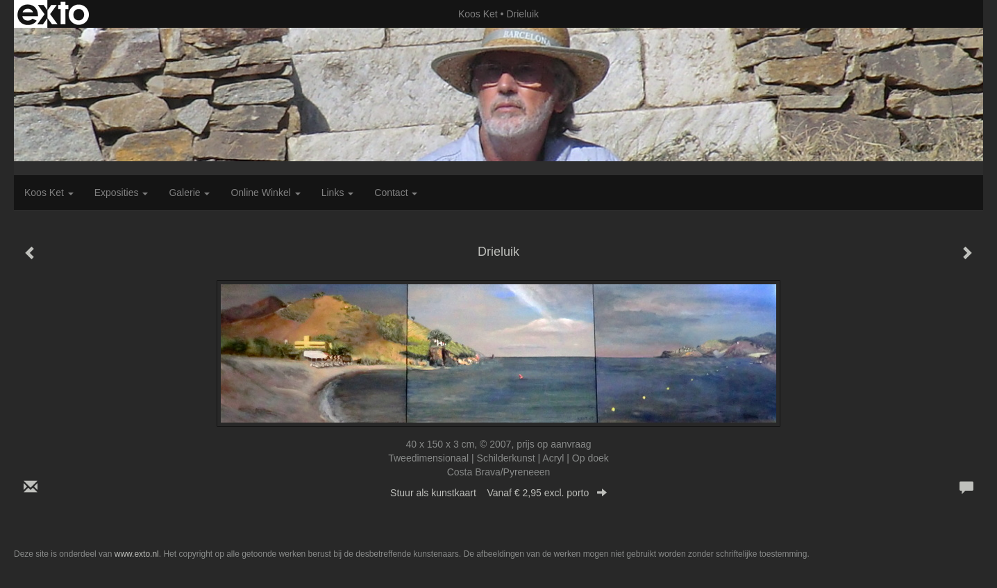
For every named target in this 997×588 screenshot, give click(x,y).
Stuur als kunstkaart (498, 492)
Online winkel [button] (265, 192)
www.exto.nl (137, 554)
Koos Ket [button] (49, 192)
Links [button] (337, 192)
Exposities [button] (121, 192)
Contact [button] (395, 192)
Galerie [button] (189, 192)
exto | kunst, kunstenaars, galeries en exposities (53, 14)
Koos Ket (478, 13)
